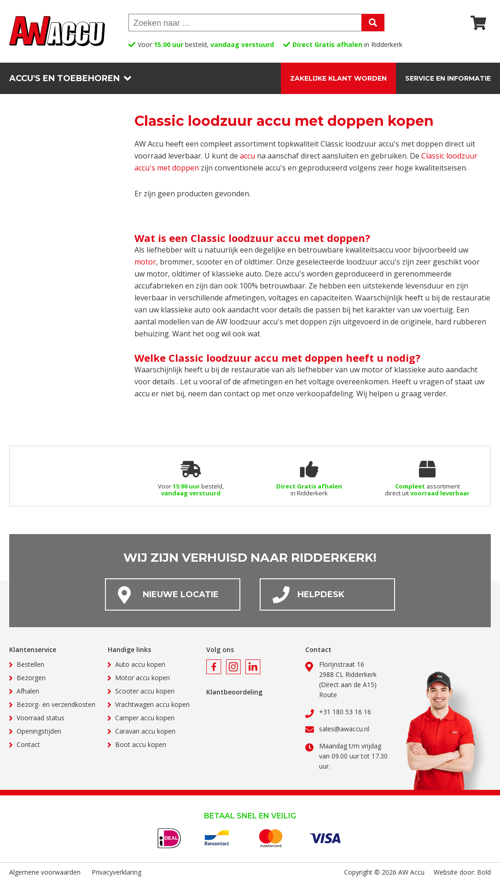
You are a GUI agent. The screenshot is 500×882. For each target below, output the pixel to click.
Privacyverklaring (116, 872)
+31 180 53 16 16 (345, 711)
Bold (484, 872)
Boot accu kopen (140, 744)
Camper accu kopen (144, 717)
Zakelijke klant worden (338, 78)
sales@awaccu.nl (344, 728)
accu (247, 156)
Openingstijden (39, 731)
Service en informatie (448, 78)
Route (328, 694)
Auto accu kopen (140, 664)
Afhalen (28, 691)
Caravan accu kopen (145, 731)
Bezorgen (31, 677)
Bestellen (30, 664)
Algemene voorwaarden (45, 872)
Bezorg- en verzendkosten (56, 704)
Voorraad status (40, 717)
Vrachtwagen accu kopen (152, 704)
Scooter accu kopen (144, 691)
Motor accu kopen (142, 677)
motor (145, 262)
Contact (28, 744)
